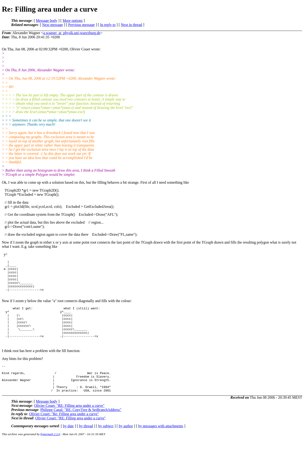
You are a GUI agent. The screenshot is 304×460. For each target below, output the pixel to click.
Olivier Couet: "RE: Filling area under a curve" (69, 426)
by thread (86, 446)
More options (73, 21)
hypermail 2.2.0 (50, 454)
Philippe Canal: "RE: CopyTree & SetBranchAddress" (80, 430)
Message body (46, 21)
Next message (52, 25)
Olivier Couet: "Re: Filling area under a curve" (64, 434)
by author (126, 446)
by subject (105, 446)
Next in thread (131, 25)
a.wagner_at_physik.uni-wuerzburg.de (71, 33)
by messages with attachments (160, 446)
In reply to (108, 25)
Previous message (81, 25)
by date (68, 446)
